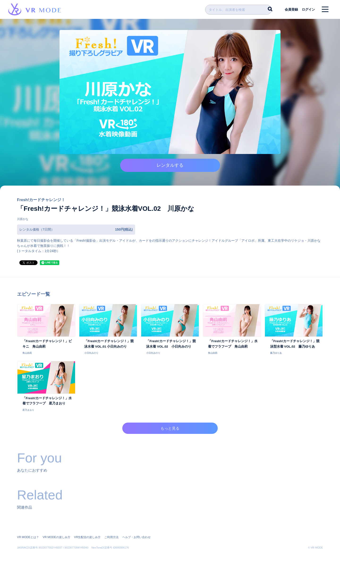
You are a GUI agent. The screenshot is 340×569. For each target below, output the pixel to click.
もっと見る (170, 430)
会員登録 (290, 9)
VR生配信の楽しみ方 (87, 537)
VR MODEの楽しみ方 (56, 537)
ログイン (308, 9)
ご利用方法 (111, 537)
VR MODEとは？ (28, 537)
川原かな (22, 220)
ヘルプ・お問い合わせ (136, 537)
